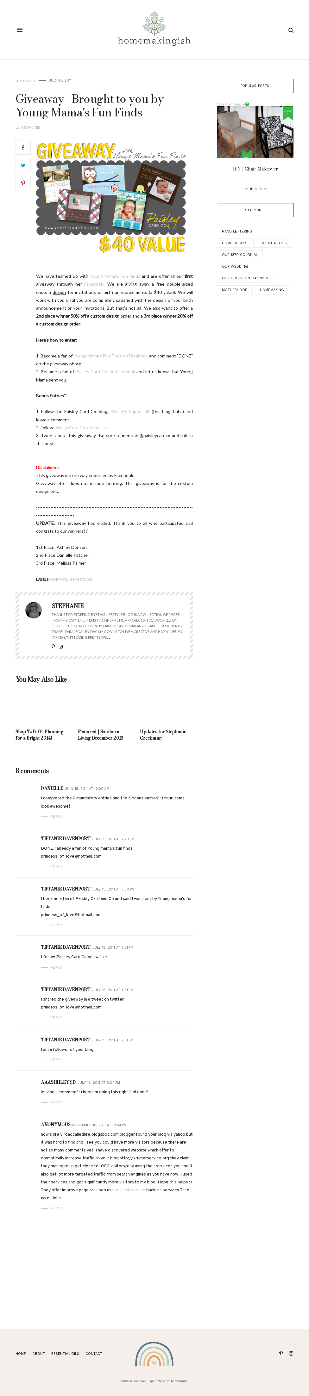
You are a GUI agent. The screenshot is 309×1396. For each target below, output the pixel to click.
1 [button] (246, 189)
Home (21, 1353)
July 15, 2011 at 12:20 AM (87, 789)
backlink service (130, 1190)
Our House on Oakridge (245, 278)
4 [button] (260, 189)
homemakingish (144, 1381)
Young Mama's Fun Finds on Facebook (111, 355)
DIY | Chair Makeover (255, 168)
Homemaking (272, 290)
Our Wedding (235, 266)
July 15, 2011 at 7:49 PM (113, 839)
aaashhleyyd (58, 1082)
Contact (93, 1353)
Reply (56, 817)
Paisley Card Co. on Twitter (81, 427)
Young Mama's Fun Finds (115, 276)
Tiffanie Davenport (66, 838)
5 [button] (265, 189)
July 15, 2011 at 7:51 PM (112, 948)
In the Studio (80, 579)
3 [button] (256, 189)
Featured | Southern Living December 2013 (100, 734)
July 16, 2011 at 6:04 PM (99, 1083)
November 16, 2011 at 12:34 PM (99, 1125)
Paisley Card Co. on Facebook (105, 371)
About (38, 1353)
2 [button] (251, 189)
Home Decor (234, 243)
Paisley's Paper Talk (130, 411)
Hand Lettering (237, 231)
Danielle (52, 788)
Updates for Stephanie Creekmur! (163, 734)
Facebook (93, 284)
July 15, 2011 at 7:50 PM (113, 889)
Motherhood (235, 290)
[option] (255, 139)
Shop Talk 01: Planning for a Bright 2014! (39, 734)
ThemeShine (178, 1381)
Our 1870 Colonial (240, 255)
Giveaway (26, 80)
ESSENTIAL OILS (65, 1353)
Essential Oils (272, 243)
